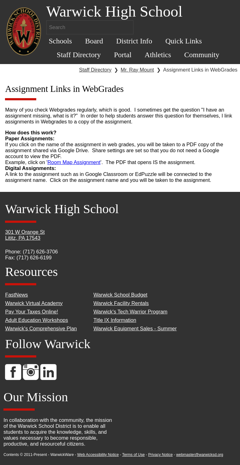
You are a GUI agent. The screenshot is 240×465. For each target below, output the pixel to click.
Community (201, 55)
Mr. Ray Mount (137, 69)
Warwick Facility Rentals (121, 303)
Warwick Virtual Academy (33, 303)
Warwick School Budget (120, 295)
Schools (60, 41)
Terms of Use (133, 454)
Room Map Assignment (74, 162)
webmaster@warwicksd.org (199, 454)
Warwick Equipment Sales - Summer (135, 328)
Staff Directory (79, 55)
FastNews (16, 295)
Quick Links (183, 41)
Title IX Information (114, 320)
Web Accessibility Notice (98, 454)
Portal (123, 55)
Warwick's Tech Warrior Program (130, 311)
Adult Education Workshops (36, 320)
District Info (134, 41)
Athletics (158, 55)
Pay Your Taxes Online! (31, 311)
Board (94, 41)
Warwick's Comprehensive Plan (41, 328)
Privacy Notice (160, 454)
